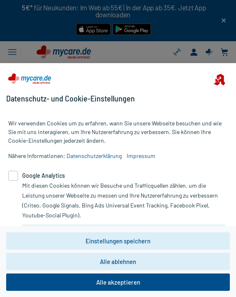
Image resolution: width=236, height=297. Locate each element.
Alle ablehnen (118, 261)
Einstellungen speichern (118, 241)
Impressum (141, 155)
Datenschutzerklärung (94, 155)
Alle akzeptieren (118, 282)
